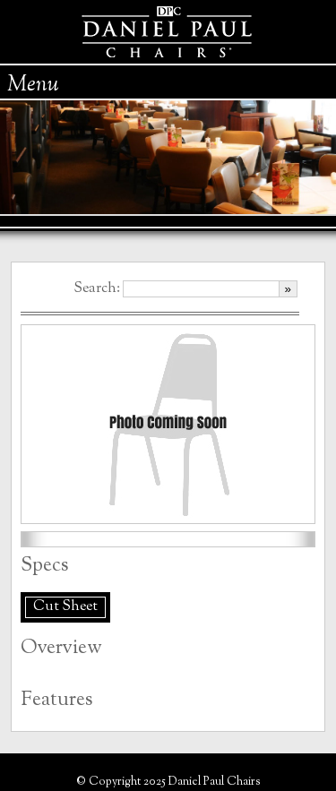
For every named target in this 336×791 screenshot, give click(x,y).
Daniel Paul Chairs (168, 32)
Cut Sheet (65, 607)
